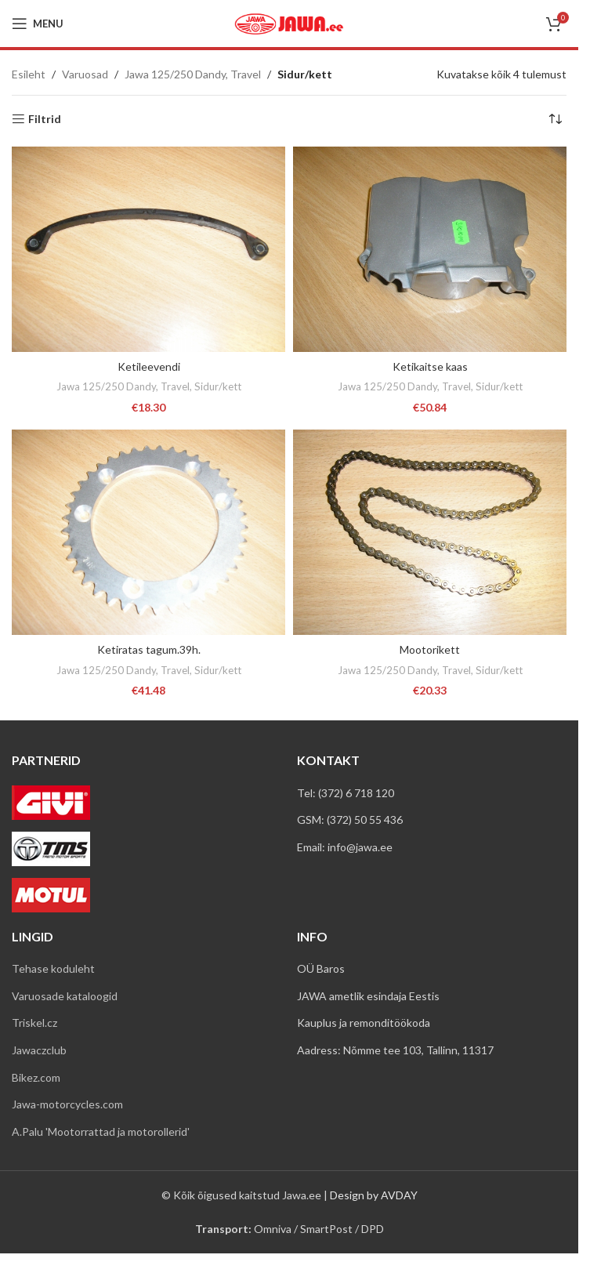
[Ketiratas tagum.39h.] (148, 532)
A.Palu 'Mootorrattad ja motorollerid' (101, 1131)
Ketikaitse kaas (430, 366)
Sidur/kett (217, 386)
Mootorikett (430, 649)
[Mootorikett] (429, 532)
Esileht (28, 74)
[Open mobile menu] (37, 23)
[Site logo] (289, 22)
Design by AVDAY (374, 1195)
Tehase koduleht (53, 968)
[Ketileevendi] (148, 249)
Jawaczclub (39, 1050)
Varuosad (85, 74)
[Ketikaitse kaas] (429, 249)
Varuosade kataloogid (65, 996)
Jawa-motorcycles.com (67, 1104)
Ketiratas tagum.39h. (149, 649)
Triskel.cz (34, 1022)
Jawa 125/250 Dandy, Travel (193, 74)
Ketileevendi (149, 366)
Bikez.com (36, 1077)
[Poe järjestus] (554, 119)
